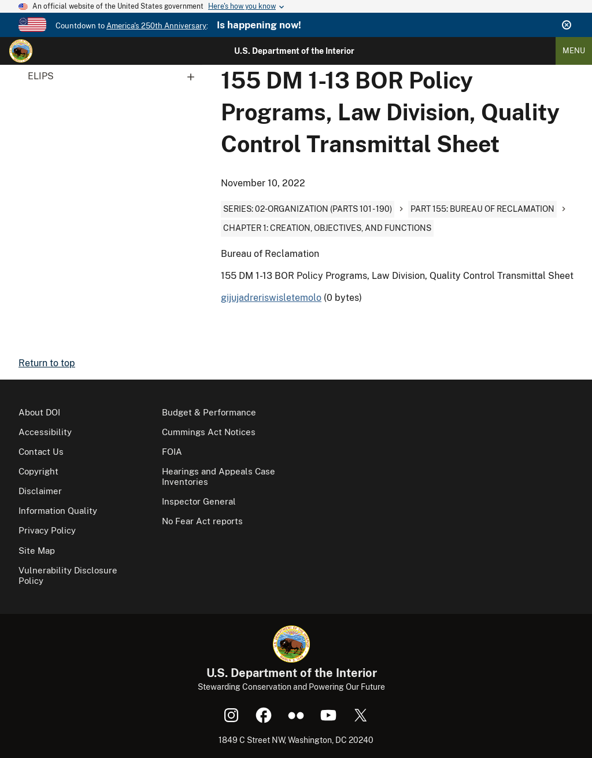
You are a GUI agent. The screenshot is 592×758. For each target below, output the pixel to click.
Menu (574, 50)
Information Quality (57, 511)
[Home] (20, 50)
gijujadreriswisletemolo (271, 297)
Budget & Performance (209, 412)
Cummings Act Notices (209, 432)
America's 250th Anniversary (156, 25)
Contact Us (41, 452)
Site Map (36, 550)
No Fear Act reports (202, 521)
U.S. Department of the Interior (294, 51)
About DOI (39, 412)
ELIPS (115, 76)
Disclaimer (40, 491)
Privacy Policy (47, 530)
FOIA (172, 452)
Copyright (38, 471)
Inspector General (199, 501)
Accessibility (45, 432)
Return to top (46, 363)
